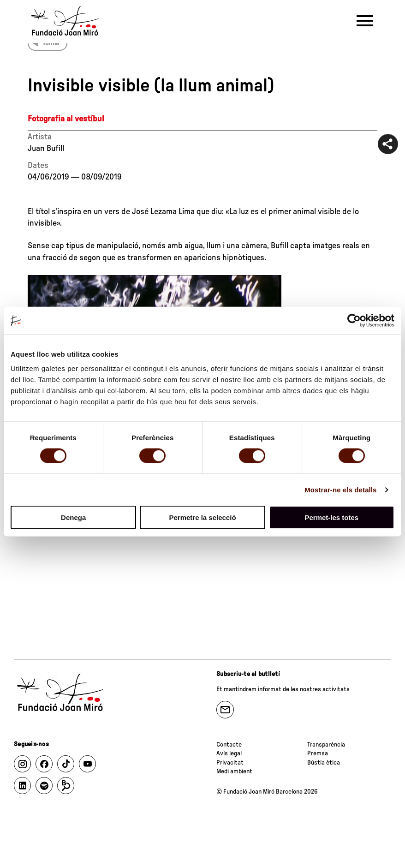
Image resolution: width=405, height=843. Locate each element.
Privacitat (230, 762)
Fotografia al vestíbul (66, 119)
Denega (73, 517)
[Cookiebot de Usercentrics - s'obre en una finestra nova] (354, 320)
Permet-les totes (331, 517)
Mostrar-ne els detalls (340, 489)
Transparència (326, 744)
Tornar (51, 43)
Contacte (229, 744)
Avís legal (229, 753)
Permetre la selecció (202, 517)
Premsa (317, 753)
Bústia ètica (323, 762)
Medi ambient (234, 771)
